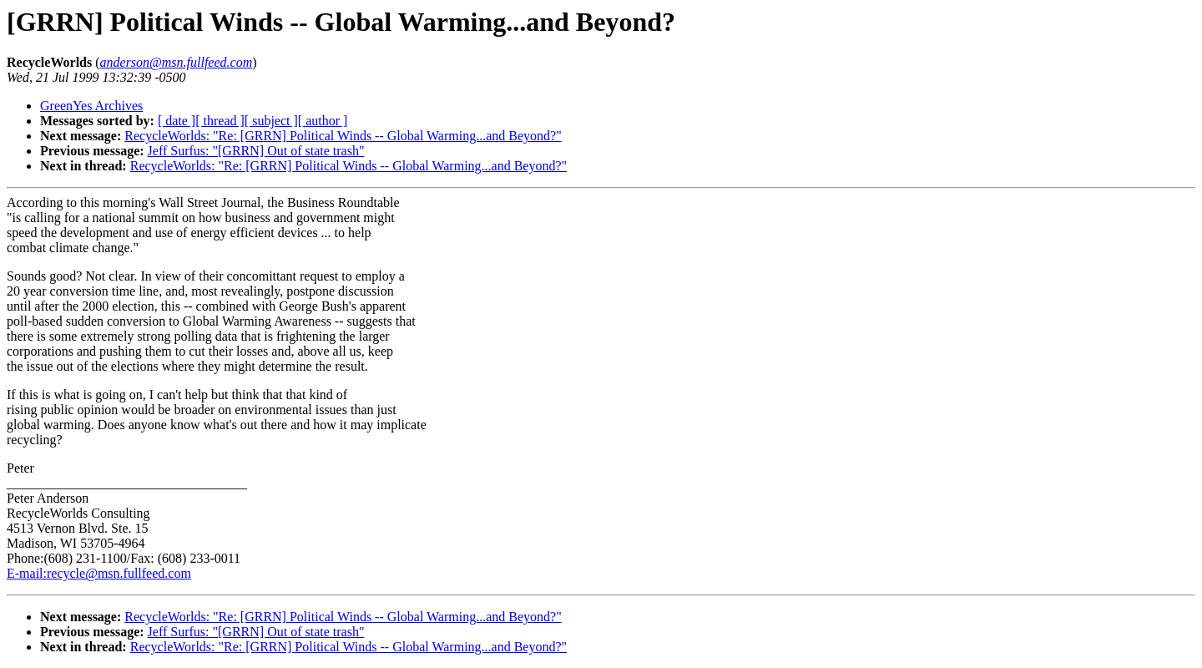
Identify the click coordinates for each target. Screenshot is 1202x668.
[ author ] (323, 121)
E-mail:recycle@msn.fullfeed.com (99, 573)
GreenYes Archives (91, 106)
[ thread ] (220, 121)
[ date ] (176, 121)
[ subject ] (271, 121)
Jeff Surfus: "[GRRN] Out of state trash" (256, 151)
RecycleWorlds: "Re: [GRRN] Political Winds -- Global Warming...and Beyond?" (342, 136)
